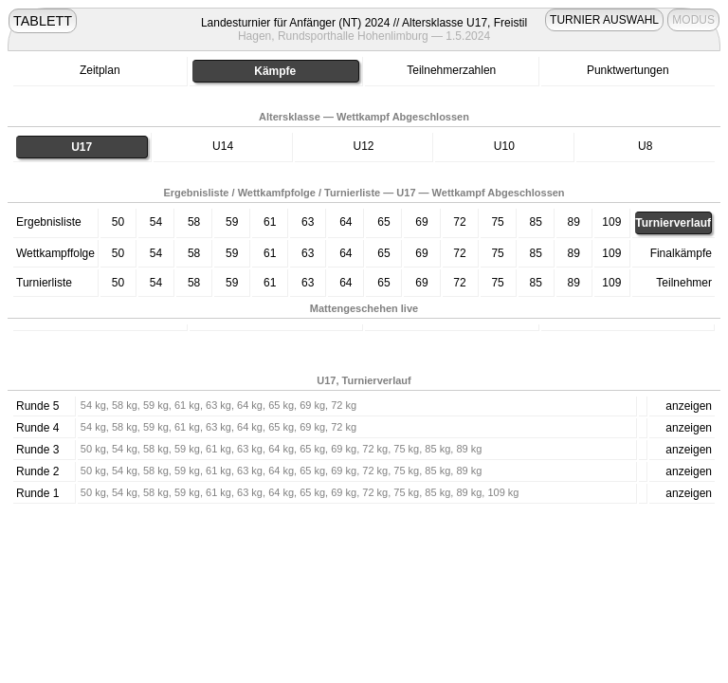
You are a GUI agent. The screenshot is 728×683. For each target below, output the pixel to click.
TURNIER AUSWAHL (604, 20)
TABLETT (42, 20)
